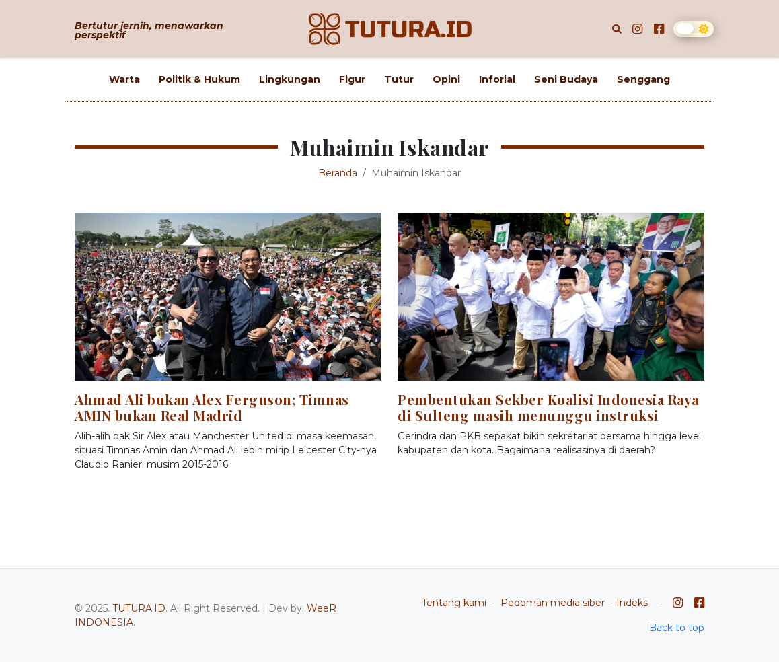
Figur (352, 79)
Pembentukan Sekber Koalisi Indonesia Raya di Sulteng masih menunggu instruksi (548, 407)
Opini (446, 79)
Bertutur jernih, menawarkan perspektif (149, 30)
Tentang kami (454, 603)
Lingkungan (289, 79)
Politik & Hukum (199, 79)
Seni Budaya (566, 79)
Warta (124, 79)
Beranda (337, 173)
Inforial (497, 79)
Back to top (676, 628)
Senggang (643, 79)
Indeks (632, 603)
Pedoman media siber (552, 603)
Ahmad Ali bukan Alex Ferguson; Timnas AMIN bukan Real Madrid (212, 407)
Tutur (399, 79)
